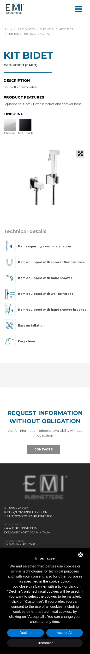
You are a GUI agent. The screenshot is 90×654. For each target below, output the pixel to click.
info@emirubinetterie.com (27, 512)
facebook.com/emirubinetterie (30, 516)
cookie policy (59, 581)
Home (8, 29)
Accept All (64, 633)
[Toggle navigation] (78, 8)
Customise (45, 643)
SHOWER (46, 29)
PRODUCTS (26, 29)
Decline (25, 633)
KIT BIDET (66, 29)
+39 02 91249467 (17, 507)
